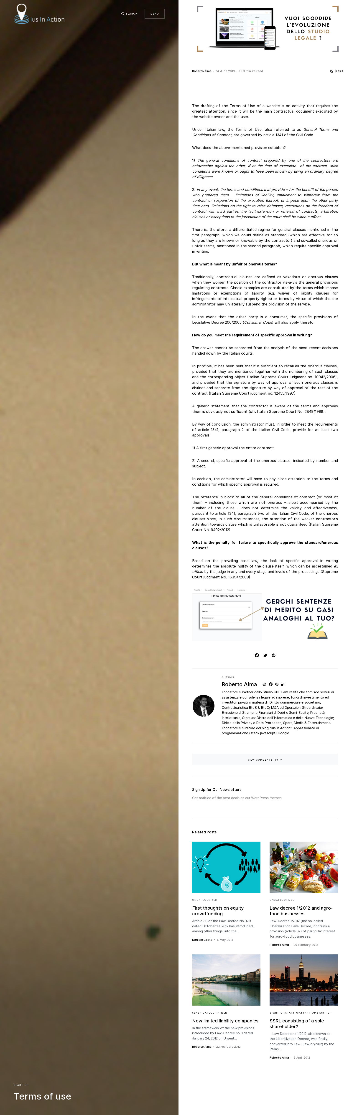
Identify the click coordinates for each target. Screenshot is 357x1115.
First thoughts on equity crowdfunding (218, 910)
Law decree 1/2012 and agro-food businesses (301, 910)
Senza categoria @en (209, 1012)
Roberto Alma (239, 684)
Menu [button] (154, 13)
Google (283, 733)
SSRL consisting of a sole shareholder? (297, 1023)
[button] (129, 13)
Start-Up (21, 1085)
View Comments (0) (262, 759)
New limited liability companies (225, 1021)
